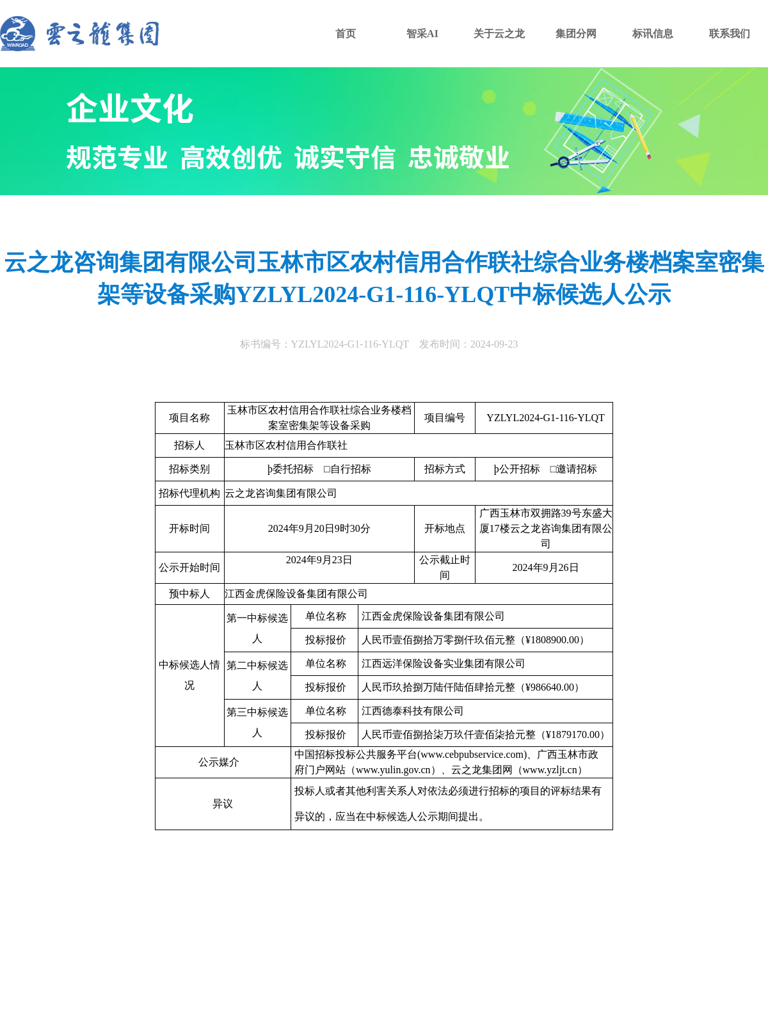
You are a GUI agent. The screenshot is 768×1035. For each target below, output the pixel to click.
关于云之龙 (499, 33)
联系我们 (729, 33)
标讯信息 (652, 33)
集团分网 (576, 33)
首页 (345, 33)
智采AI (422, 33)
